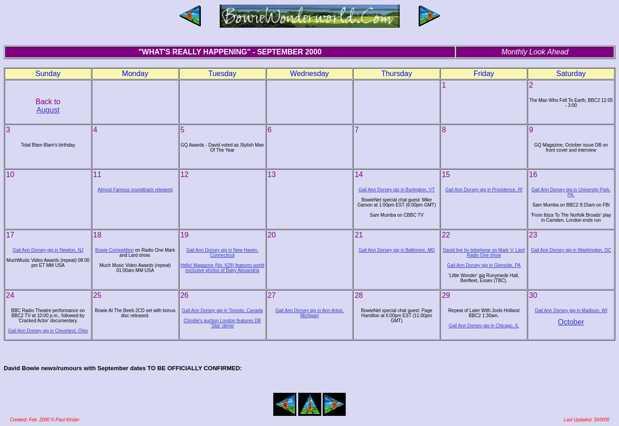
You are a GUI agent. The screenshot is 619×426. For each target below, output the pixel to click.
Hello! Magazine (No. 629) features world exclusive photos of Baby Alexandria (222, 268)
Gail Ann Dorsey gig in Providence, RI (483, 189)
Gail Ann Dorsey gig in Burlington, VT (397, 189)
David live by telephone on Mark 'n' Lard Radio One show (484, 253)
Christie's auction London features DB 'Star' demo (222, 323)
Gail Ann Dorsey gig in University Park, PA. (571, 192)
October (571, 322)
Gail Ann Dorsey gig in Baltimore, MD (397, 250)
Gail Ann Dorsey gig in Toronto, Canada (222, 310)
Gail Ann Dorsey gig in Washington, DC (571, 250)
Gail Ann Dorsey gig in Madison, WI (571, 310)
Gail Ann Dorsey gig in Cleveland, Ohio (48, 330)
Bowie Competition (114, 250)
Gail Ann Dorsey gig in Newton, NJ (47, 250)
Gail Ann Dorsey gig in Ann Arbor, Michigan (310, 313)
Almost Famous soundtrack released (135, 189)
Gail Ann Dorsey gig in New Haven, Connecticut (222, 253)
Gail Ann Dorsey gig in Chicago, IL (484, 325)
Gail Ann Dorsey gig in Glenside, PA (483, 265)
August (48, 110)
